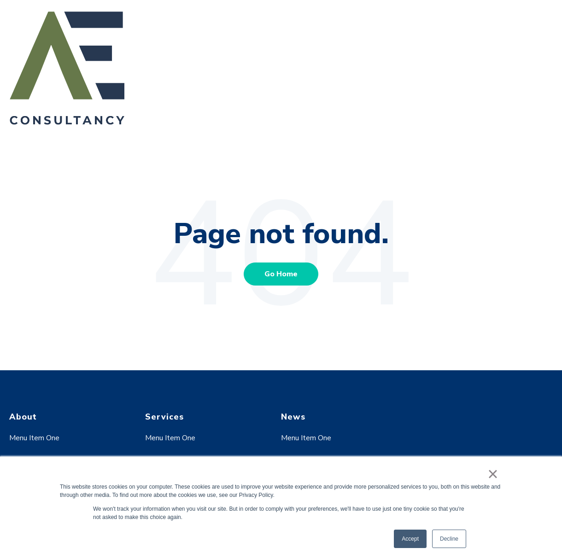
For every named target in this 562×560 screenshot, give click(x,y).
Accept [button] (410, 539)
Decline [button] (449, 539)
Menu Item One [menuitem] (34, 438)
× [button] (492, 474)
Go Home (281, 274)
